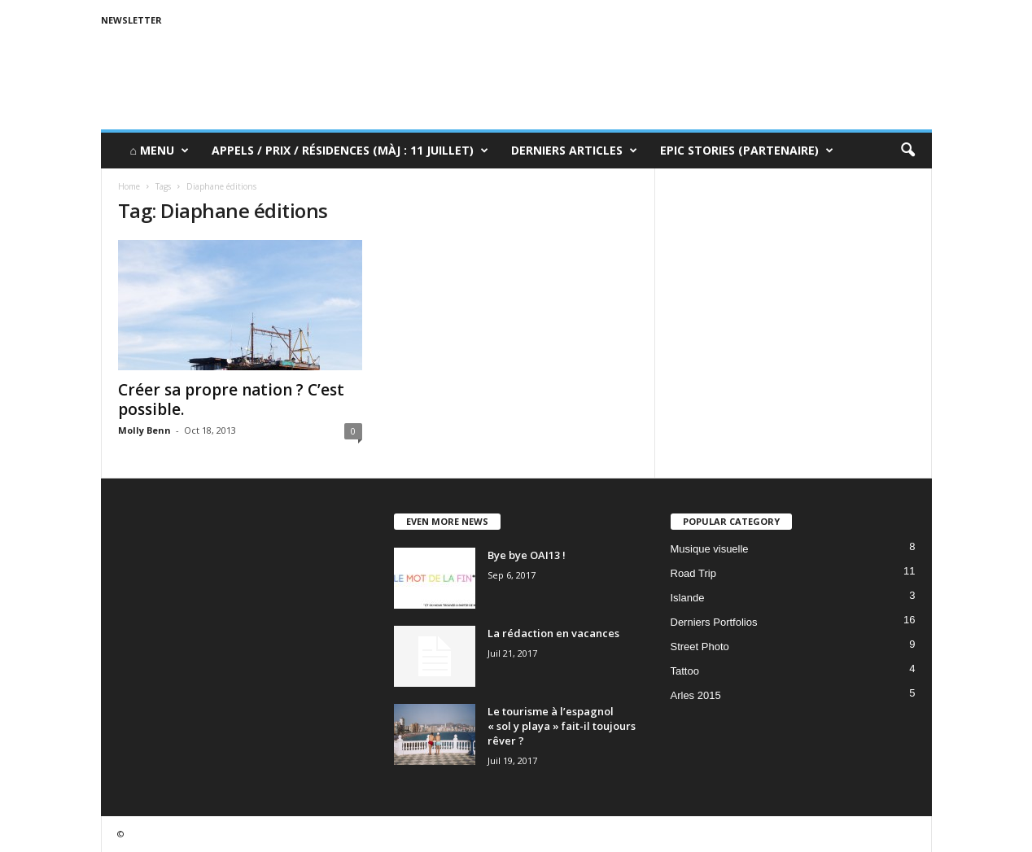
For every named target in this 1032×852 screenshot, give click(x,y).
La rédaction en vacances (553, 633)
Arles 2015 (696, 695)
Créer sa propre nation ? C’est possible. (231, 399)
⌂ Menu (159, 150)
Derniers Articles (574, 150)
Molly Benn (144, 430)
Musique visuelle (710, 549)
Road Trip (693, 573)
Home (129, 186)
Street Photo (700, 646)
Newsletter (131, 20)
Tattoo (685, 671)
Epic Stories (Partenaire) (746, 150)
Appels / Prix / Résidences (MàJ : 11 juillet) (350, 150)
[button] (907, 150)
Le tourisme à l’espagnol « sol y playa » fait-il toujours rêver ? (562, 726)
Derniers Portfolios (714, 622)
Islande (688, 598)
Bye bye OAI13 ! (527, 555)
